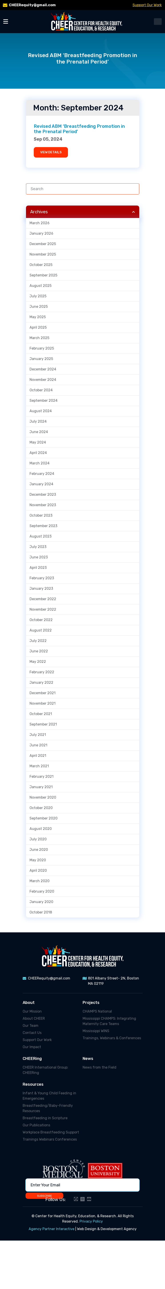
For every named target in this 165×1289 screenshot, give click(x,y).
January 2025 (41, 359)
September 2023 (43, 526)
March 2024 (40, 463)
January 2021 (41, 787)
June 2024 (39, 432)
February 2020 (42, 891)
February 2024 (42, 474)
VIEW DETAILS (51, 152)
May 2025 (38, 317)
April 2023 (38, 568)
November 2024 (43, 380)
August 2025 (41, 286)
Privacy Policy (91, 1221)
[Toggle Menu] (5, 21)
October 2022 (41, 620)
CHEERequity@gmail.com (32, 5)
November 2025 (43, 254)
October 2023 (41, 515)
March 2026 (40, 223)
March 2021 (39, 766)
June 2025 (39, 306)
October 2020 (41, 808)
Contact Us (32, 1033)
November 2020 (43, 797)
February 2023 (42, 578)
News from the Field (99, 1067)
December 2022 (43, 599)
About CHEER (34, 1018)
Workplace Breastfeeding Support (51, 1132)
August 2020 (41, 829)
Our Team (30, 1025)
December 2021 (43, 693)
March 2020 (40, 881)
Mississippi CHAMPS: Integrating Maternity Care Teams (109, 1021)
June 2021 (38, 745)
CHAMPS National (97, 1011)
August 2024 (41, 411)
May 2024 (38, 442)
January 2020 (41, 902)
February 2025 (42, 348)
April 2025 (38, 327)
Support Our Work (147, 5)
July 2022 (38, 641)
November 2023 (43, 505)
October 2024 (41, 390)
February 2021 (42, 776)
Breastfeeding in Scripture (45, 1118)
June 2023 (39, 557)
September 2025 (43, 275)
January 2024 (41, 484)
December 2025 (43, 244)
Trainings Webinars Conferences (50, 1139)
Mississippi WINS (96, 1031)
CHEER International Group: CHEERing (45, 1070)
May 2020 (38, 860)
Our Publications (36, 1125)
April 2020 (38, 870)
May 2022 (38, 661)
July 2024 (38, 421)
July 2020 (38, 839)
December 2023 (43, 494)
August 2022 (41, 630)
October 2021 (41, 714)
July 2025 (38, 296)
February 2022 (42, 672)
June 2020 (39, 849)
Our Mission (32, 1011)
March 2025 (39, 338)
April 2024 (38, 453)
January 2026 (41, 233)
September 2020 (44, 818)
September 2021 (43, 724)
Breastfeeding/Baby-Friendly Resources (48, 1108)
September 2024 (44, 400)
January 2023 (41, 588)
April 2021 (38, 755)
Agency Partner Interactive (51, 1229)
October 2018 (41, 912)
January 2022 (41, 682)
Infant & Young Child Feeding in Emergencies (49, 1096)
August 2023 (41, 536)
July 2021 (38, 735)
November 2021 (43, 703)
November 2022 (43, 609)
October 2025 (41, 265)
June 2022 (39, 651)
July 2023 (38, 547)
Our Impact (32, 1047)
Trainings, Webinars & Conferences (112, 1038)
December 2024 (43, 369)
